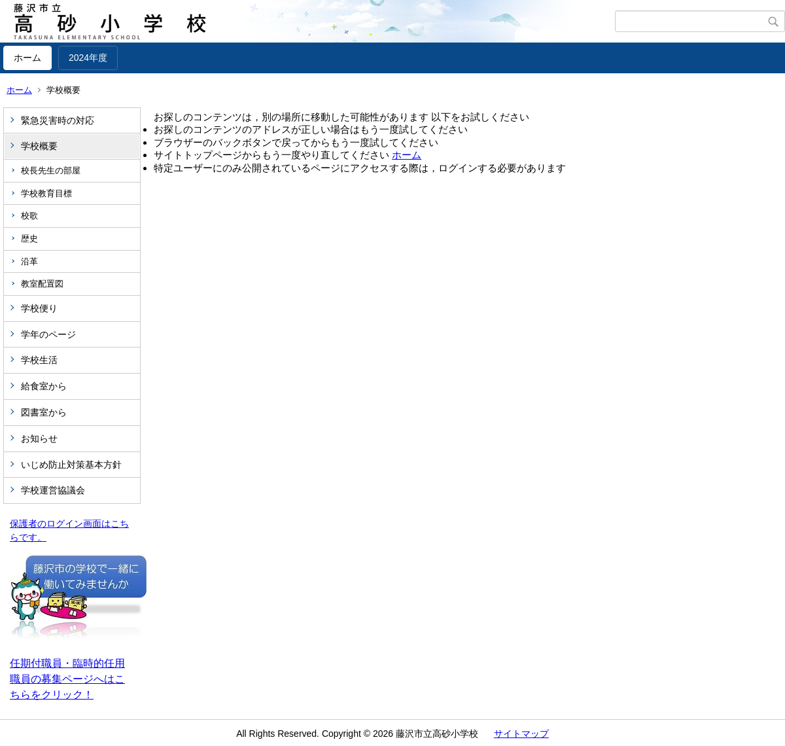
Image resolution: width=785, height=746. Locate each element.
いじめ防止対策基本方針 (71, 464)
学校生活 (39, 360)
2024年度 (88, 57)
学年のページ (48, 334)
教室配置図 (42, 284)
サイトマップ (521, 733)
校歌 (29, 216)
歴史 (29, 238)
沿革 (29, 261)
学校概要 (39, 146)
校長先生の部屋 (50, 170)
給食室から (44, 386)
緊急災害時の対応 (57, 120)
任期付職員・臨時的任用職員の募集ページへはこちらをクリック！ (67, 679)
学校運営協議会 (53, 490)
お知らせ (39, 438)
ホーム (27, 57)
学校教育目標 (46, 193)
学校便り (39, 308)
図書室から (44, 412)
